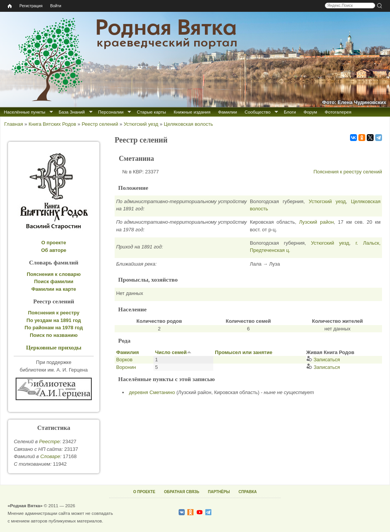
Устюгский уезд (141, 124)
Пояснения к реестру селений (347, 172)
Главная (13, 124)
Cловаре (50, 456)
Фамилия (127, 352)
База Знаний (72, 111)
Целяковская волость (188, 124)
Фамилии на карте (53, 289)
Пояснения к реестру (54, 313)
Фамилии (227, 111)
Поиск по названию (54, 335)
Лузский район (316, 222)
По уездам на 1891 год (54, 320)
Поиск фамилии (53, 281)
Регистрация (31, 6)
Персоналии (111, 111)
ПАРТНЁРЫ (219, 492)
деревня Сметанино (152, 392)
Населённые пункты (24, 111)
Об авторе (53, 250)
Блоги (290, 111)
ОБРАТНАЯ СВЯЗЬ (181, 492)
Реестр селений (100, 124)
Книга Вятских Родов (52, 124)
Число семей (173, 352)
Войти (55, 6)
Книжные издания (192, 111)
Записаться (323, 359)
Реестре (49, 441)
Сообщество (257, 111)
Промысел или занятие (243, 352)
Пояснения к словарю (54, 274)
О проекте (54, 242)
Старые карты (151, 111)
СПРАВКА (247, 492)
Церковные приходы (54, 347)
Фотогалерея (338, 111)
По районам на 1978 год (54, 327)
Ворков (124, 359)
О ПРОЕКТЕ (144, 492)
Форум (310, 111)
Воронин (126, 367)
